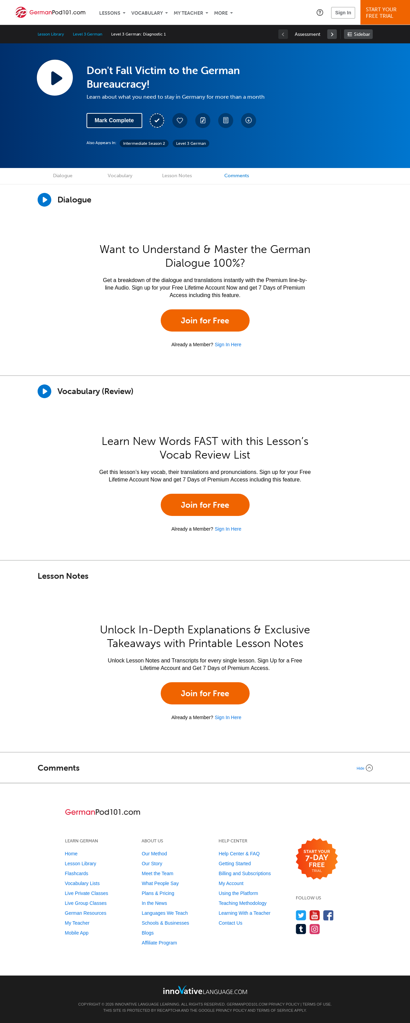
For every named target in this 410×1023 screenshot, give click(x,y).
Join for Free (205, 320)
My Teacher (188, 13)
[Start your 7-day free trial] (317, 859)
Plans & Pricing (158, 893)
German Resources (85, 913)
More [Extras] (221, 13)
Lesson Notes (177, 176)
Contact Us (230, 923)
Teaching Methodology (242, 903)
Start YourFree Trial (386, 12)
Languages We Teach (165, 913)
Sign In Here (228, 344)
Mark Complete (114, 120)
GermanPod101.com (247, 1004)
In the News (154, 903)
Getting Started (235, 863)
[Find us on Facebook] (328, 915)
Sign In (343, 12)
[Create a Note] (202, 120)
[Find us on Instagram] (314, 929)
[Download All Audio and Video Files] (248, 120)
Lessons (109, 13)
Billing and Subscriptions (245, 873)
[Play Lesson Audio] (55, 77)
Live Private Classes (86, 893)
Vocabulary (147, 13)
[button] (320, 12)
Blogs (148, 933)
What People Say (160, 883)
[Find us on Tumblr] (301, 929)
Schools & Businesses (165, 923)
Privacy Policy (283, 1004)
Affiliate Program (159, 942)
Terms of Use (317, 1004)
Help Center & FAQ (239, 853)
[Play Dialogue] (44, 200)
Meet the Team (157, 873)
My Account (231, 883)
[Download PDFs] (225, 120)
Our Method (154, 853)
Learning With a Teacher (244, 913)
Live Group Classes (86, 903)
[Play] (44, 391)
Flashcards (76, 873)
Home (71, 853)
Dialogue (62, 176)
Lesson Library (51, 34)
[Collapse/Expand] (205, 768)
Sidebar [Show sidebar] (362, 34)
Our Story (152, 863)
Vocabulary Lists (82, 883)
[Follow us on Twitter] (301, 915)
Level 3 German (87, 34)
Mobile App (77, 933)
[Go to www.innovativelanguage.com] (205, 989)
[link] (332, 34)
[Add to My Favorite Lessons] (179, 120)
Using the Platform (238, 893)
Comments (236, 176)
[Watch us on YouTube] (314, 915)
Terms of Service (274, 1010)
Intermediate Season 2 (144, 143)
